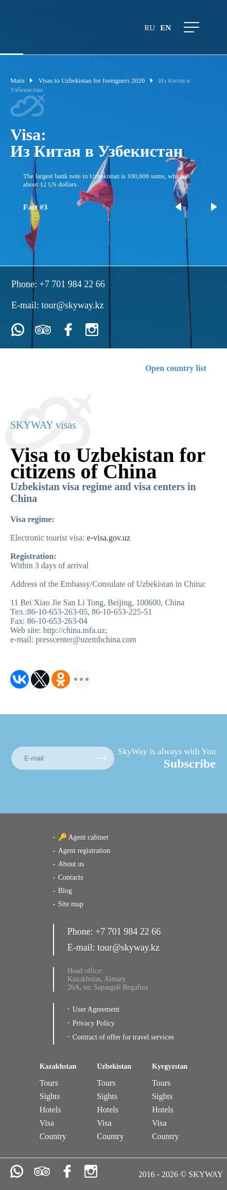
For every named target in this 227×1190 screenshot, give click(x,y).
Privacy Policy (94, 1023)
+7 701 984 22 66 (72, 284)
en (165, 28)
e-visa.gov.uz (108, 537)
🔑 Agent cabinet (83, 837)
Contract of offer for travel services (123, 1037)
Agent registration (84, 850)
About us (71, 864)
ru (149, 28)
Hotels (50, 1109)
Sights (50, 1096)
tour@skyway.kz (73, 305)
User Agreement (96, 1009)
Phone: (25, 284)
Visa (47, 1123)
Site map (70, 904)
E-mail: (26, 305)
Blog (65, 891)
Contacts (70, 877)
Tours (49, 1083)
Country (53, 1136)
